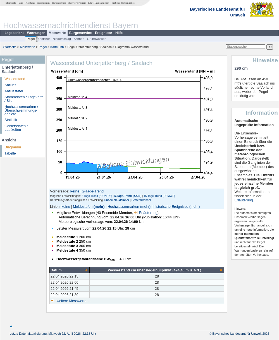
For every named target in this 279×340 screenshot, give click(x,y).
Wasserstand (14, 79)
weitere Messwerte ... (73, 301)
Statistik (10, 120)
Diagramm (12, 147)
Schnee (79, 38)
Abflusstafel (13, 91)
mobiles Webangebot (123, 2)
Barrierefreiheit (77, 2)
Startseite (11, 2)
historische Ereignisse (171, 206)
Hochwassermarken (123, 206)
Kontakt (30, 2)
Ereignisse (103, 33)
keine (65, 206)
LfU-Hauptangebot (98, 2)
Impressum (43, 2)
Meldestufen (82, 206)
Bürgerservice (80, 33)
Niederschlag (62, 38)
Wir (21, 2)
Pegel (31, 38)
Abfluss (10, 85)
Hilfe (119, 33)
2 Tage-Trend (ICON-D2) (97, 195)
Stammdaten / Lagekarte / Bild (24, 99)
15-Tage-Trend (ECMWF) (159, 195)
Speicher (43, 38)
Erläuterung (146, 213)
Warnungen (36, 33)
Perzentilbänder (141, 200)
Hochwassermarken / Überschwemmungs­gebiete (21, 110)
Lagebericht (14, 33)
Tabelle (10, 153)
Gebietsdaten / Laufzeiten (16, 128)
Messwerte (57, 33)
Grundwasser (96, 38)
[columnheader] (70, 270)
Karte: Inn (57, 47)
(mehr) (99, 206)
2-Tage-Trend (93, 191)
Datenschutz (59, 2)
